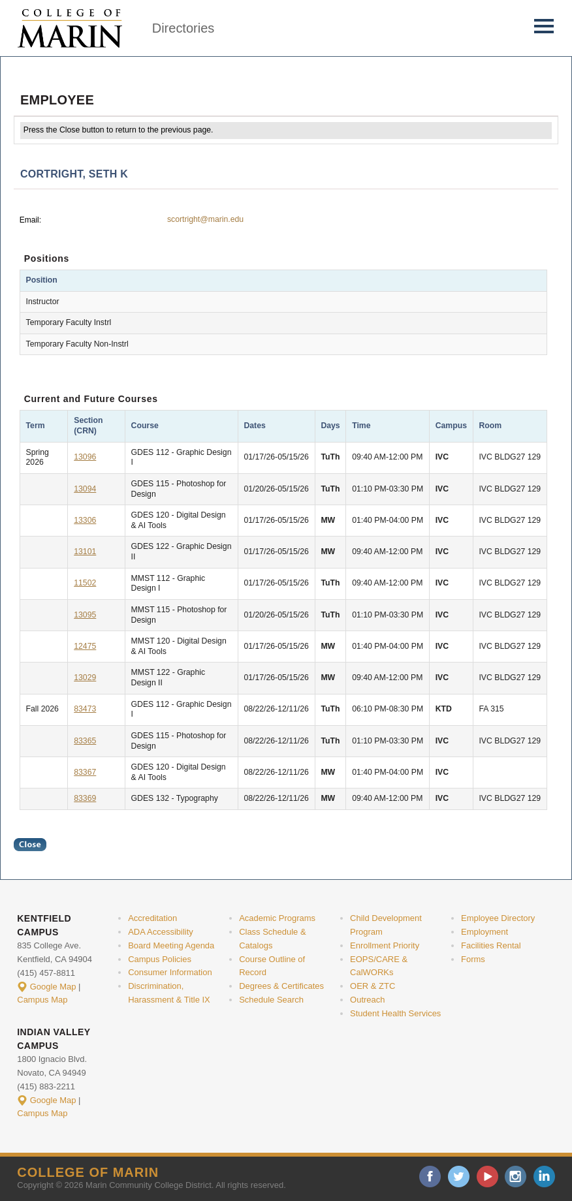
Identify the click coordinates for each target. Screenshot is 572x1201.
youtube (487, 1176)
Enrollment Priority (384, 945)
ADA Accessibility (160, 932)
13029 (85, 677)
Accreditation (152, 918)
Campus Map (42, 1000)
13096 (85, 456)
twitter (458, 1176)
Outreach (367, 1000)
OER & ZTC (372, 986)
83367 (85, 772)
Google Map (53, 986)
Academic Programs (277, 918)
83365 (85, 740)
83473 (85, 708)
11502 (85, 582)
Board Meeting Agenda (171, 945)
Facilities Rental (491, 945)
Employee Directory (498, 918)
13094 (85, 488)
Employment (484, 932)
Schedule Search (271, 1000)
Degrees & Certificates (281, 986)
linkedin (544, 1176)
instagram (515, 1176)
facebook (430, 1176)
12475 (85, 646)
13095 (85, 614)
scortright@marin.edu (205, 219)
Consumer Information (170, 972)
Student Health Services (395, 1013)
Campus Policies (159, 959)
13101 (85, 551)
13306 (85, 520)
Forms (473, 959)
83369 (85, 798)
